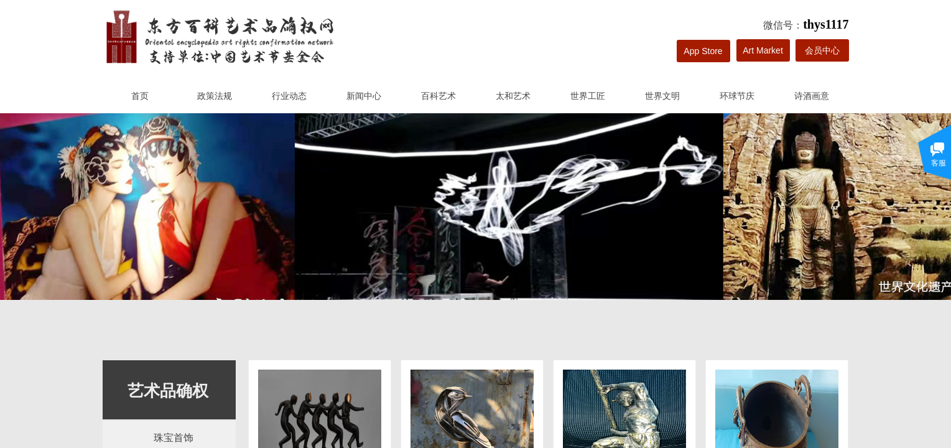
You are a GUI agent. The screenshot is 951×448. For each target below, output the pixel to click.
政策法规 (214, 96)
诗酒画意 (811, 96)
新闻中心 (363, 96)
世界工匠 (587, 96)
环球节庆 (737, 96)
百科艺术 (438, 96)
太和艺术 (513, 96)
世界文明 (662, 96)
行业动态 (289, 96)
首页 (140, 96)
